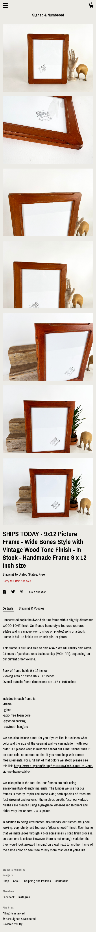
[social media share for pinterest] (22, 592)
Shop (6, 881)
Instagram (24, 897)
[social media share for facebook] (5, 592)
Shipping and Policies (38, 881)
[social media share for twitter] (13, 592)
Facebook (9, 897)
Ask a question (37, 592)
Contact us (61, 881)
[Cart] (91, 6)
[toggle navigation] (5, 5)
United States (28, 574)
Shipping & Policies (31, 608)
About (17, 881)
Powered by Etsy (12, 924)
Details (8, 608)
